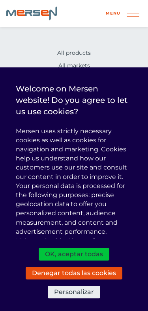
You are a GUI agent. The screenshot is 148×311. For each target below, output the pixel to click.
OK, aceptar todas (74, 254)
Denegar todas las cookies (74, 273)
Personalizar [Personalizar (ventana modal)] (74, 292)
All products (74, 52)
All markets (74, 65)
